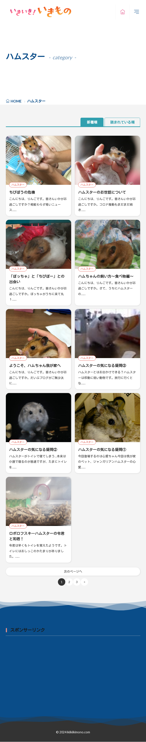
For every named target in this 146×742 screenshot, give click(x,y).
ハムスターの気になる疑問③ (102, 365)
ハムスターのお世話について (102, 192)
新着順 (92, 122)
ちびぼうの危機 (22, 192)
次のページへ (73, 571)
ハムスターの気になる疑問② (33, 449)
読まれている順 (122, 122)
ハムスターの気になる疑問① (102, 449)
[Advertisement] (73, 670)
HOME (16, 101)
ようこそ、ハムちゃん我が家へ (35, 365)
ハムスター (18, 184)
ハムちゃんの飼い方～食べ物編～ (105, 276)
